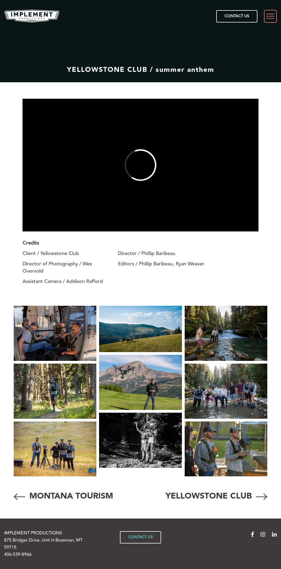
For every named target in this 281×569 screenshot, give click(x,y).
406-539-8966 (18, 554)
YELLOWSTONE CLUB (216, 496)
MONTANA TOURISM (63, 496)
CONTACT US (236, 16)
